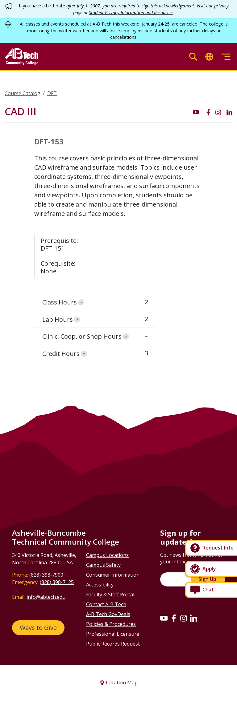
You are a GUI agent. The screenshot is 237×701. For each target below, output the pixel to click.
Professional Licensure (112, 633)
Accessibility (100, 584)
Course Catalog (22, 93)
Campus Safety (103, 565)
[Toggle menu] (226, 56)
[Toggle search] (193, 56)
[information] (81, 302)
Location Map (122, 682)
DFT (52, 93)
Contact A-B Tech (106, 604)
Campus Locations (107, 555)
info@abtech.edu (46, 597)
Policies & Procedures (111, 624)
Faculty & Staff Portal (110, 594)
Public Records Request (113, 643)
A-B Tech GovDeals (108, 614)
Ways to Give (38, 627)
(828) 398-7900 (46, 574)
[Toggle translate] (209, 56)
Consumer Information (112, 574)
